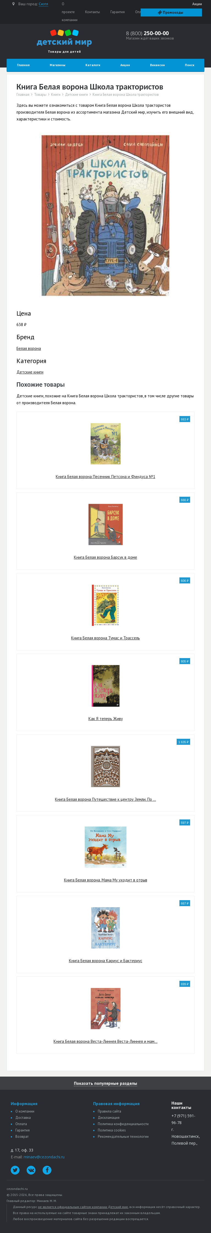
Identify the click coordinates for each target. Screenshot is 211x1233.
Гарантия (117, 12)
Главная (23, 65)
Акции (197, 4)
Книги (55, 94)
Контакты (92, 12)
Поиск (189, 65)
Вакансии (157, 65)
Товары (40, 94)
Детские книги (76, 94)
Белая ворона (28, 348)
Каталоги (92, 65)
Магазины (57, 65)
